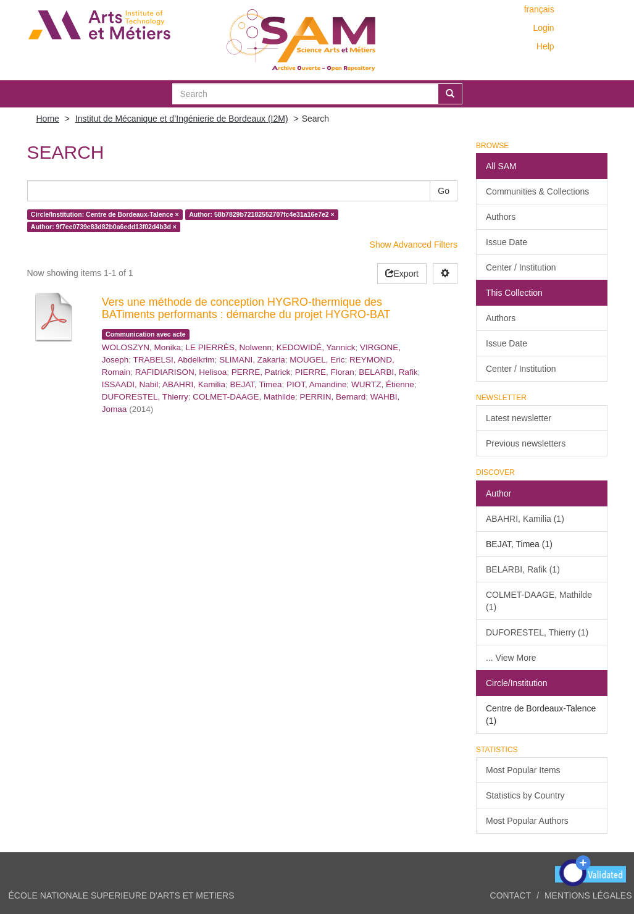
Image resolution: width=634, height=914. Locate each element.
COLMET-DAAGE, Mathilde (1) (539, 601)
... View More (511, 658)
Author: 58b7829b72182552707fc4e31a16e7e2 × (262, 214)
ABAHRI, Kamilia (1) (525, 519)
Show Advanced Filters (413, 244)
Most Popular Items (523, 770)
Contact (511, 895)
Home (47, 119)
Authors (500, 217)
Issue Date (506, 242)
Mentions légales (588, 895)
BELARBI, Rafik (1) (523, 569)
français (539, 9)
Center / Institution (521, 267)
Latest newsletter (518, 418)
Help (545, 46)
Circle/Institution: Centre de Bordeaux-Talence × (105, 214)
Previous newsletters (525, 443)
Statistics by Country (525, 795)
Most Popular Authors (527, 821)
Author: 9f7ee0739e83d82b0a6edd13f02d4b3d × (104, 226)
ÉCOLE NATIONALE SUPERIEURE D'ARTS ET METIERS (122, 895)
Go (443, 191)
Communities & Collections (537, 191)
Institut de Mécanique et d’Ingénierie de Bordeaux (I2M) (181, 119)
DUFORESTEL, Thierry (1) (537, 632)
